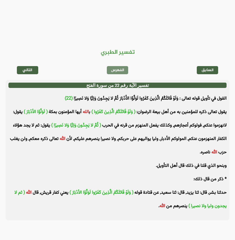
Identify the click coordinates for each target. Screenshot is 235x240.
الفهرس (117, 70)
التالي (27, 70)
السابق (208, 70)
